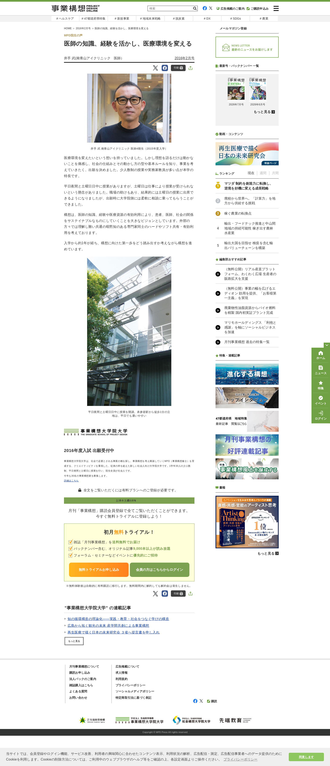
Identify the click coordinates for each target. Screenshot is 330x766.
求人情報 (122, 702)
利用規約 (122, 709)
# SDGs (235, 18)
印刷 (178, 67)
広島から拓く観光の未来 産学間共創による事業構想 (108, 625)
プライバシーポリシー (130, 715)
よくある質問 (78, 721)
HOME (68, 28)
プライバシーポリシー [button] (241, 759)
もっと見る (74, 641)
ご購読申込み (258, 8)
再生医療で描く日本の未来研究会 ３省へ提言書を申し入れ (114, 632)
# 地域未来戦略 (150, 18)
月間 (275, 284)
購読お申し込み (79, 702)
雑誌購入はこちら (81, 715)
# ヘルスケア (65, 18)
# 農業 (264, 18)
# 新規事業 (122, 18)
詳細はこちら (71, 480)
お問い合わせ (78, 727)
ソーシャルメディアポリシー (135, 721)
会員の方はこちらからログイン (159, 569)
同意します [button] (306, 757)
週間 (263, 284)
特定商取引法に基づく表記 (133, 727)
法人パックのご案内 (82, 709)
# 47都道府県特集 (93, 18)
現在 (251, 284)
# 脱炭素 (179, 18)
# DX (207, 18)
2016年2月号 (83, 28)
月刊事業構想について (84, 696)
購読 (212, 731)
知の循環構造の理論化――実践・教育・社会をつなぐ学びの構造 (118, 619)
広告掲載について (128, 696)
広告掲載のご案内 (231, 8)
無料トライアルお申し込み (99, 569)
